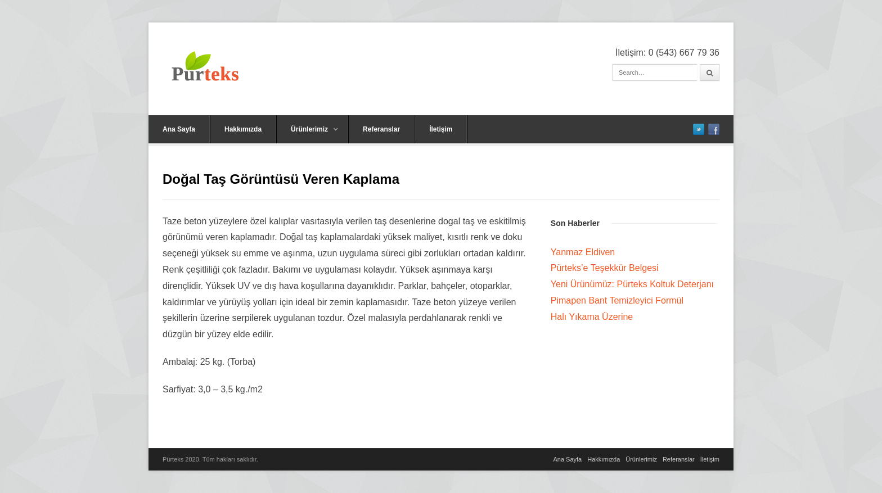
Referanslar (381, 129)
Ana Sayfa (179, 129)
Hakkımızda (243, 129)
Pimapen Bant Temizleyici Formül (617, 300)
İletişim (440, 129)
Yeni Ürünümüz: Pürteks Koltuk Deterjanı (632, 284)
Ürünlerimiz (314, 129)
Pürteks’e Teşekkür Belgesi (605, 268)
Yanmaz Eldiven (583, 252)
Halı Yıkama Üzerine (592, 317)
